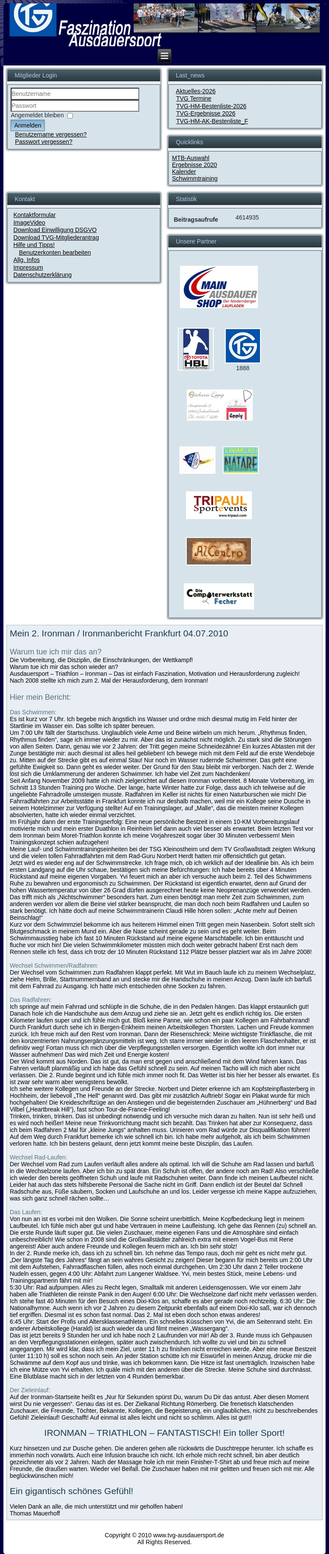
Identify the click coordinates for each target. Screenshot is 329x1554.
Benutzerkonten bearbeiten (55, 252)
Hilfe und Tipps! (34, 244)
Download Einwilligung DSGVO (55, 229)
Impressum (28, 267)
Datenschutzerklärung (42, 274)
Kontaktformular (34, 214)
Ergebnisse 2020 (194, 164)
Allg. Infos (26, 259)
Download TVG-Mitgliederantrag (56, 237)
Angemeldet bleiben (37, 115)
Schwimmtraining (195, 178)
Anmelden (27, 125)
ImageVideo (29, 222)
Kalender (184, 171)
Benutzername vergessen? (51, 134)
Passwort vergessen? (43, 141)
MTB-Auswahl (190, 158)
